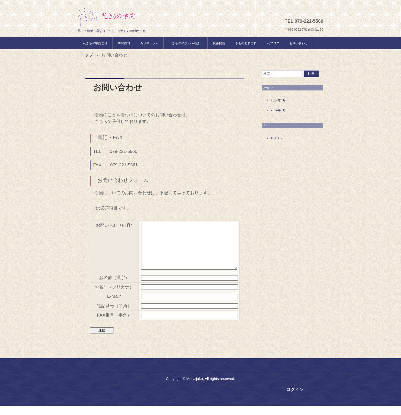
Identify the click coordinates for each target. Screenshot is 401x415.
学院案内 (124, 43)
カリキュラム (149, 43)
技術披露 (219, 43)
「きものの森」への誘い (186, 43)
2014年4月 (278, 100)
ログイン (277, 138)
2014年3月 (278, 110)
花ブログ (273, 43)
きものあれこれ (246, 43)
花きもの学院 (107, 17)
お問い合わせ (298, 43)
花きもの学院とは (95, 43)
